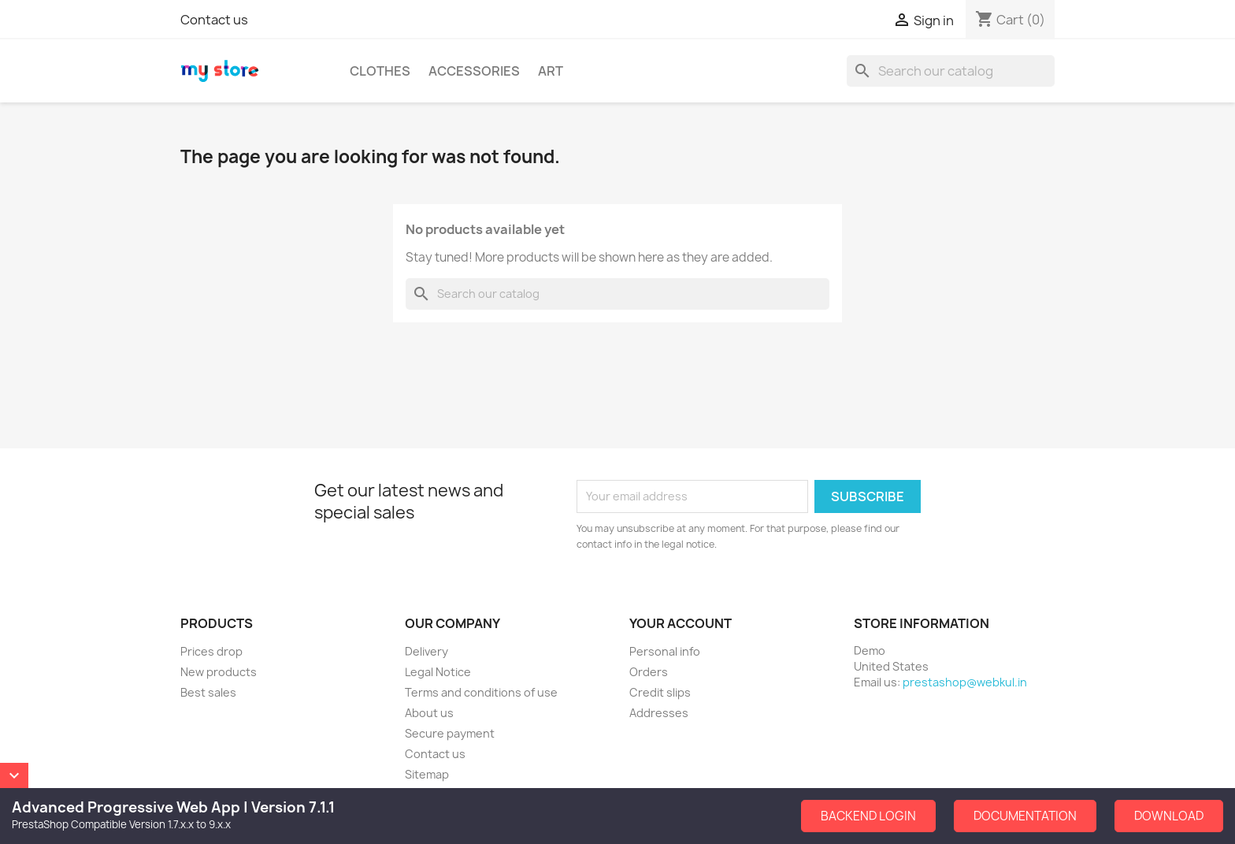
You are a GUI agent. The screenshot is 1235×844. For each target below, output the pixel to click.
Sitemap (427, 774)
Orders (648, 671)
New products (218, 671)
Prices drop (211, 651)
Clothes (380, 71)
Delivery (426, 651)
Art (550, 71)
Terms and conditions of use (481, 692)
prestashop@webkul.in (965, 682)
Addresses (658, 712)
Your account (680, 623)
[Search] (951, 71)
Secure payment (450, 733)
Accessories (474, 71)
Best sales (208, 692)
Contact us (214, 19)
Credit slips (660, 692)
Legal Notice (438, 671)
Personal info (664, 651)
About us (429, 712)
